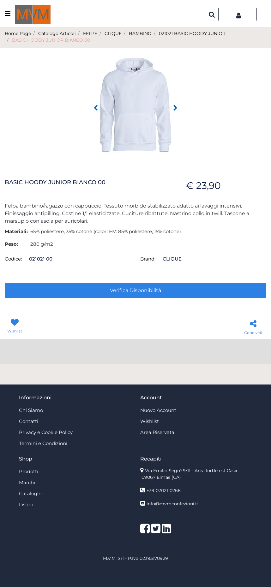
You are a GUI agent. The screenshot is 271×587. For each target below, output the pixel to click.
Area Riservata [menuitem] (157, 432)
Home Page (18, 33)
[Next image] (175, 108)
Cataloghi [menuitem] (30, 493)
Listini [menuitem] (26, 505)
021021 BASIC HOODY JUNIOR (192, 33)
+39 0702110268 (164, 490)
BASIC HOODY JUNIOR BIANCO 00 (51, 40)
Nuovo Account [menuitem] (158, 410)
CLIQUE (113, 33)
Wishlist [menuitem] (149, 421)
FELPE (90, 33)
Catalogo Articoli (57, 33)
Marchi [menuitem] (27, 482)
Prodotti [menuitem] (28, 471)
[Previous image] (95, 108)
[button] (135, 105)
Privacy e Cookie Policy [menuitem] (46, 432)
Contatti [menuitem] (28, 421)
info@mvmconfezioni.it (172, 504)
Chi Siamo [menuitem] (31, 410)
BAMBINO (140, 33)
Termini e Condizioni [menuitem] (43, 443)
